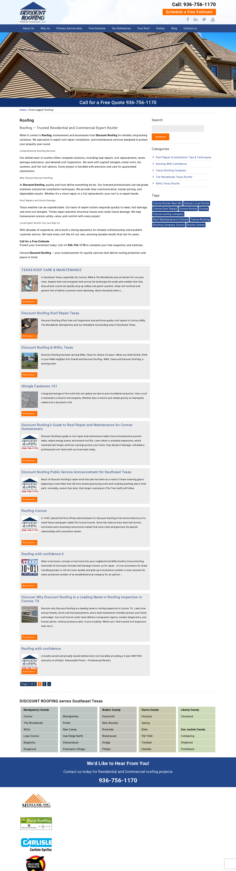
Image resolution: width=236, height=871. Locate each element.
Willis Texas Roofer (168, 183)
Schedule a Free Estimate (189, 12)
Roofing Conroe (34, 511)
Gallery (160, 28)
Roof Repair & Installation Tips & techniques (183, 157)
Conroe (203, 208)
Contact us (190, 28)
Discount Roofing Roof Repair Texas (50, 313)
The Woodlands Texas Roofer (174, 177)
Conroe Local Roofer (196, 203)
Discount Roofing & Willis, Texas (47, 347)
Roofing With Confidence (171, 163)
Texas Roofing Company (171, 170)
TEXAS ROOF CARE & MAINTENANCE (51, 270)
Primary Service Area (69, 28)
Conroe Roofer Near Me (167, 203)
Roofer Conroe (196, 224)
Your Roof (143, 28)
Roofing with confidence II (42, 554)
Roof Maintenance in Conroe (170, 219)
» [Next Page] (49, 684)
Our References (121, 28)
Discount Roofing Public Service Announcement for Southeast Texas (76, 472)
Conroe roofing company (168, 214)
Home (23, 110)
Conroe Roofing (200, 219)
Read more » (29, 301)
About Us (28, 28)
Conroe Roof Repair (165, 208)
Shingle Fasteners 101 (39, 386)
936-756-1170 (199, 4)
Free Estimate (97, 28)
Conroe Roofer (188, 208)
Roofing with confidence (41, 649)
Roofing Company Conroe (169, 224)
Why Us (45, 28)
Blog (174, 28)
